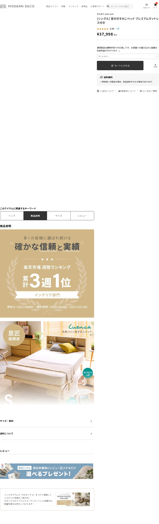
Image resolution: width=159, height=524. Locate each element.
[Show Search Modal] (108, 6)
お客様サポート (98, 6)
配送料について (127, 91)
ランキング (73, 6)
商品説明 (35, 215)
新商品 (84, 6)
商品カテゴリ (52, 6)
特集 (63, 6)
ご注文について (105, 91)
